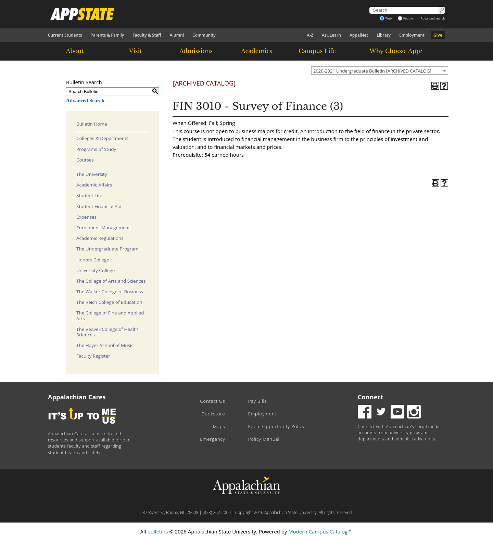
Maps (219, 426)
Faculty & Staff (146, 35)
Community (204, 35)
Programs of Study (96, 149)
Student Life (89, 195)
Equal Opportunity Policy (276, 426)
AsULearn (331, 35)
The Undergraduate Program (107, 249)
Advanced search (433, 18)
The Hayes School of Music (105, 345)
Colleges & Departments (102, 138)
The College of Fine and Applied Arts (110, 315)
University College (95, 270)
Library (384, 35)
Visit (135, 51)
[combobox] (379, 70)
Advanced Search (85, 100)
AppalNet (359, 35)
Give (437, 35)
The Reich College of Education (109, 302)
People (405, 18)
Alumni (177, 35)
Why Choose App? (395, 51)
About (75, 51)
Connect (370, 397)
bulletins (157, 531)
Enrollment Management (103, 227)
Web (386, 18)
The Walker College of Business (109, 291)
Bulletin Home (91, 124)
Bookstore (213, 414)
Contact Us (212, 401)
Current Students (65, 35)
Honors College (92, 260)
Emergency (212, 439)
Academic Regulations (100, 238)
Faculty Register (93, 356)
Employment (411, 35)
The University (91, 174)
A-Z (310, 35)
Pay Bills (257, 401)
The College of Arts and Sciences (111, 281)
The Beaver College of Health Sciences (107, 332)
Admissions (196, 51)
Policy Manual (263, 439)
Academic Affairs (94, 185)
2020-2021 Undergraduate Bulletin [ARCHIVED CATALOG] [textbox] (372, 71)
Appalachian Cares (77, 397)
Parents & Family (107, 35)
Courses (85, 160)
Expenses (86, 217)
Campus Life (317, 51)
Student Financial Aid (99, 206)
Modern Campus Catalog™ (319, 531)
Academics (256, 51)
